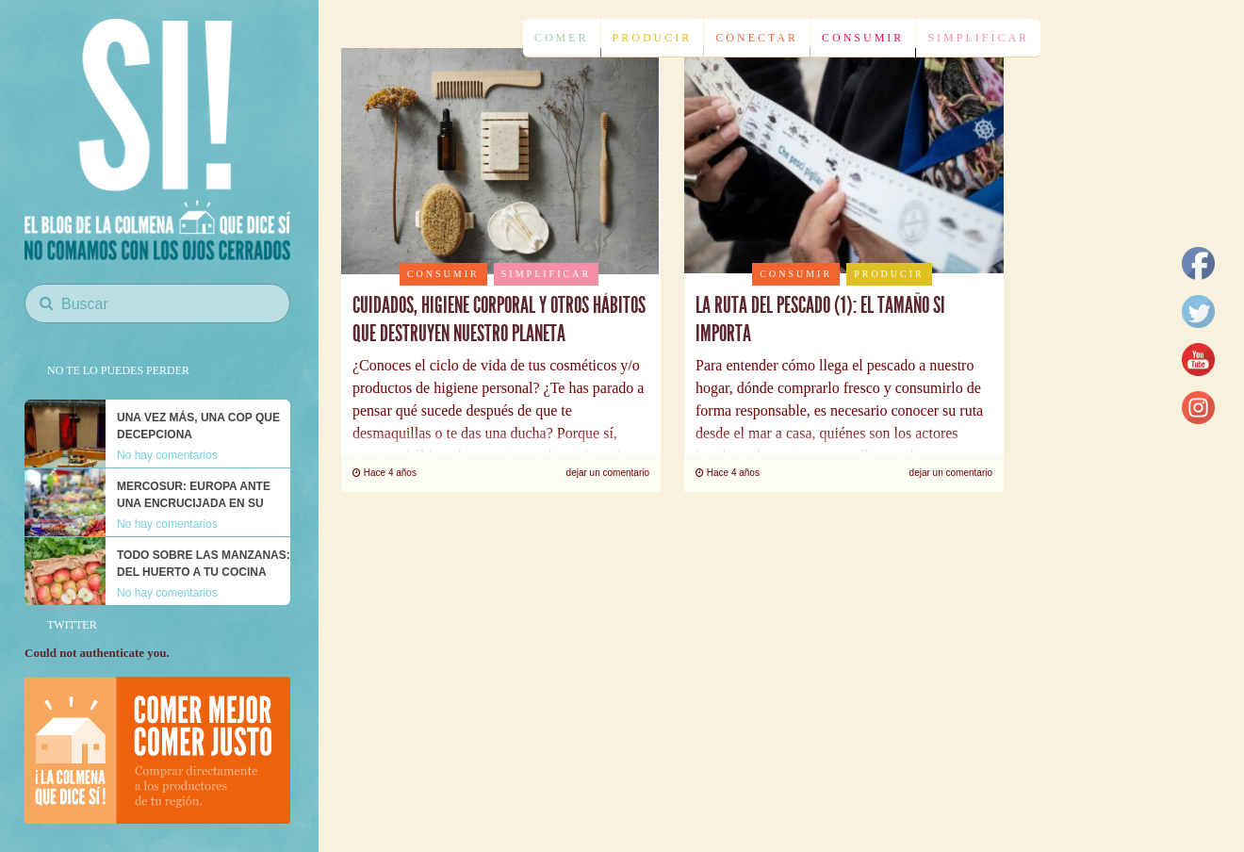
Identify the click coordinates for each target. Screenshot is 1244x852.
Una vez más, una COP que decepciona (198, 426)
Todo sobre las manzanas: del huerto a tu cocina (203, 564)
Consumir (863, 37)
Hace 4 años (384, 472)
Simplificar (978, 37)
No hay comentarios (167, 455)
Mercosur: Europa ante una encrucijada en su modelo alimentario (193, 503)
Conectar (756, 37)
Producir (653, 37)
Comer (561, 37)
